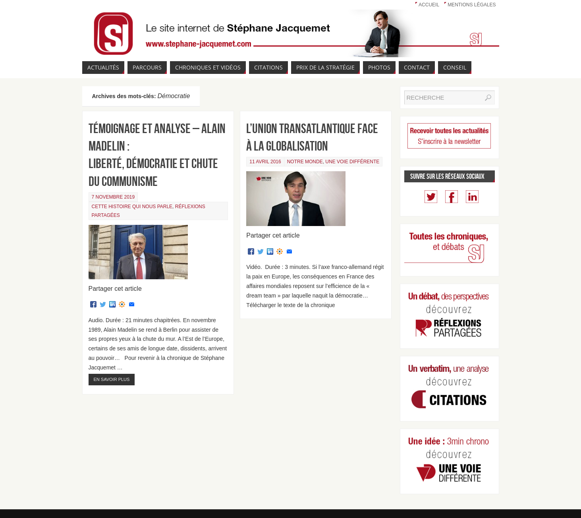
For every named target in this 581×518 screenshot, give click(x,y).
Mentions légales (472, 5)
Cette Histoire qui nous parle (132, 206)
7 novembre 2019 (113, 197)
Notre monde (305, 161)
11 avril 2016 (265, 161)
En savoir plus (112, 379)
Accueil (429, 5)
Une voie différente (352, 161)
